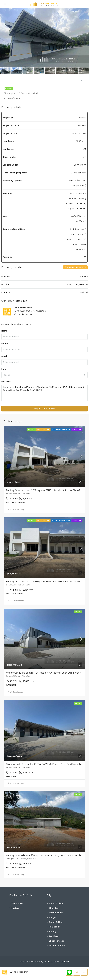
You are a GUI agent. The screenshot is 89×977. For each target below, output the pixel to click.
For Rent (8, 89)
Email (4, 356)
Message (6, 382)
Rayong (52, 932)
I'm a (3, 369)
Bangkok (53, 917)
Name (4, 331)
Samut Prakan (56, 903)
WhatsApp (41, 311)
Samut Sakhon (56, 922)
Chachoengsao (56, 941)
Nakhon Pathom (57, 946)
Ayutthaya (54, 936)
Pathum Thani (56, 913)
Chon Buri (53, 908)
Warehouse (17, 903)
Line (18, 314)
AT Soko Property (17, 510)
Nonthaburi (54, 927)
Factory (15, 908)
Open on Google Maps (75, 268)
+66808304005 (24, 311)
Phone (4, 344)
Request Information (44, 409)
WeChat (28, 314)
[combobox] (44, 375)
